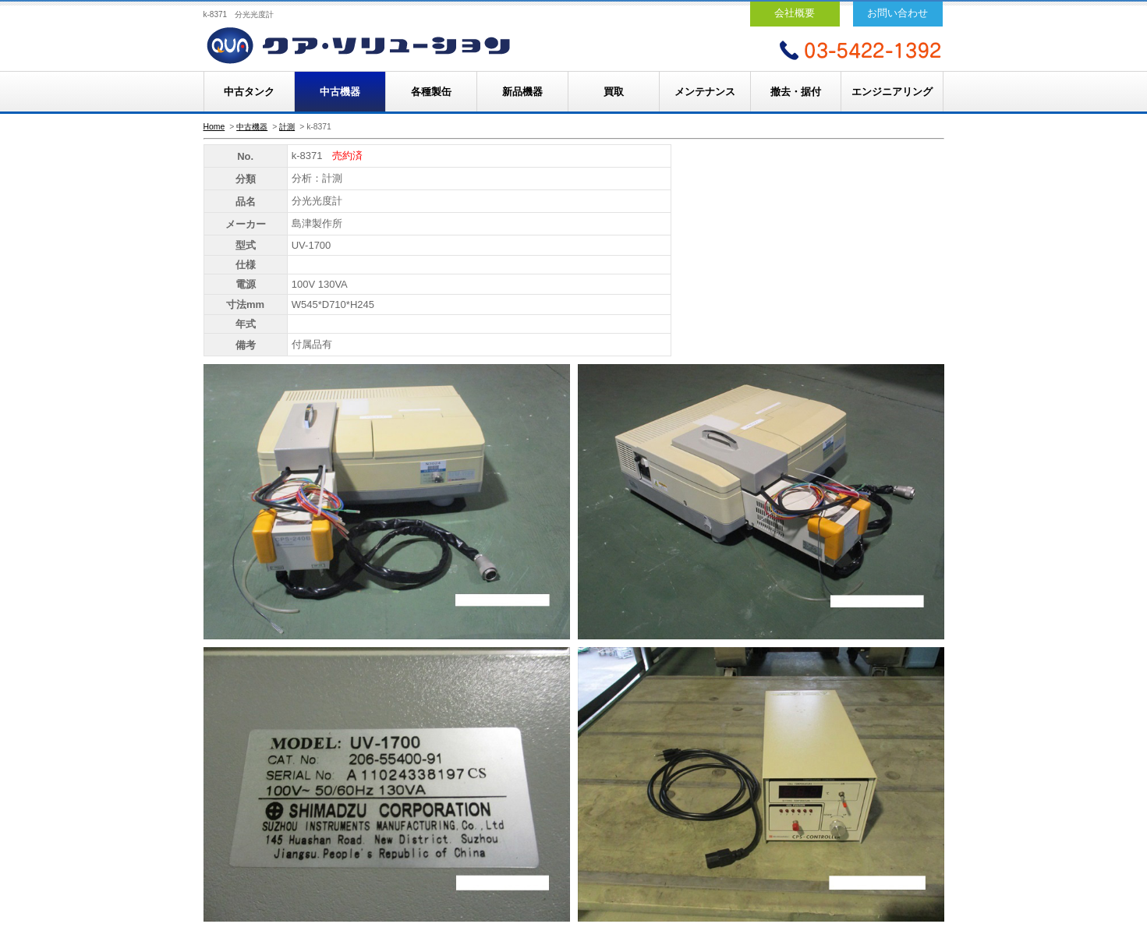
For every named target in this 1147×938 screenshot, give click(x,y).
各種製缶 (431, 91)
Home (214, 126)
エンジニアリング (892, 91)
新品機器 (522, 91)
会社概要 (794, 13)
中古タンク (249, 91)
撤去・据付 (795, 91)
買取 (614, 91)
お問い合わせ (897, 13)
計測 (287, 126)
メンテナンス (704, 91)
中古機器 (340, 91)
